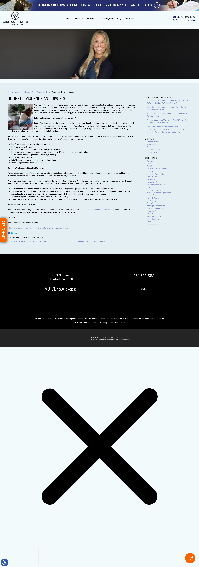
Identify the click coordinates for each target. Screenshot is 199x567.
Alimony (150, 160)
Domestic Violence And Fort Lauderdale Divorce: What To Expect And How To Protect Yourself (168, 101)
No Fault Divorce (153, 198)
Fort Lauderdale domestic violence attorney (97, 209)
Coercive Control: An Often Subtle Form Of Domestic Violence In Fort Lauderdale (167, 121)
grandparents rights (155, 187)
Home (68, 18)
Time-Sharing (152, 221)
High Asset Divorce (154, 190)
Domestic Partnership (155, 174)
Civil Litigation (107, 18)
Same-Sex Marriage (154, 219)
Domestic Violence (43, 92)
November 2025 (153, 144)
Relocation (151, 213)
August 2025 (152, 152)
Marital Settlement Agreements (159, 192)
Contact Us (130, 18)
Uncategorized (153, 224)
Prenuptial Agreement (155, 208)
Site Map (144, 289)
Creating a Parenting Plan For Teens (90, 241)
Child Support (152, 166)
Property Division (153, 211)
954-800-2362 (184, 20)
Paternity (150, 203)
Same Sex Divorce (154, 216)
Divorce (150, 171)
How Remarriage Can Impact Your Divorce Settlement (29, 241)
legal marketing (108, 339)
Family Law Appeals (154, 182)
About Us (79, 18)
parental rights (153, 200)
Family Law (92, 18)
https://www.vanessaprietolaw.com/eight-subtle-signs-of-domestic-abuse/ (38, 228)
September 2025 (153, 149)
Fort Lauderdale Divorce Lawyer (19, 92)
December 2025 (153, 141)
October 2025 (152, 147)
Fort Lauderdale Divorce (156, 184)
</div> (19, 556)
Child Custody (152, 163)
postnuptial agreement (156, 205)
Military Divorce (153, 195)
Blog (119, 18)
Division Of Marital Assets (157, 168)
